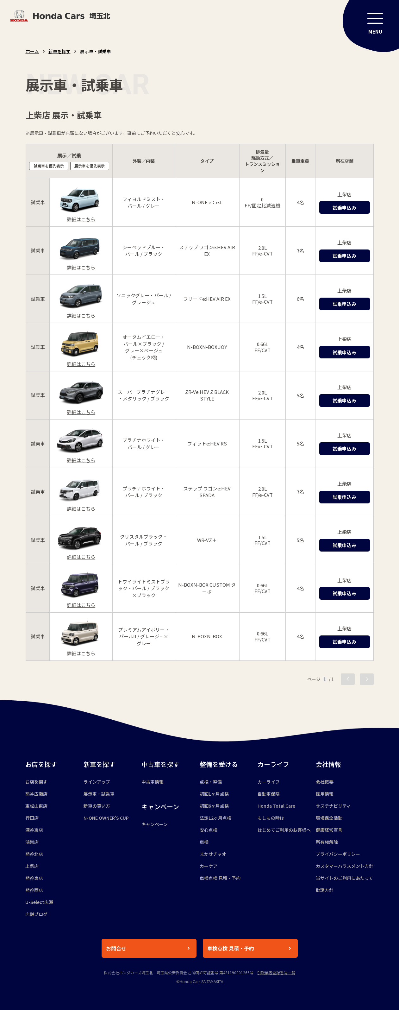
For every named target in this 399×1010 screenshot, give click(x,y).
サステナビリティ (333, 806)
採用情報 (325, 794)
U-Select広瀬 (39, 902)
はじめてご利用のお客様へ (284, 830)
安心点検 (208, 830)
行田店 (32, 818)
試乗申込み (344, 207)
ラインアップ (97, 782)
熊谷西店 (34, 890)
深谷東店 (34, 830)
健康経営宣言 (329, 830)
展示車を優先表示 (89, 165)
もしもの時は (271, 818)
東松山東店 (36, 806)
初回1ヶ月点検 (214, 794)
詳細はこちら (81, 219)
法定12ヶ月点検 (215, 818)
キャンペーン (154, 824)
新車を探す (59, 51)
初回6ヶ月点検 (214, 806)
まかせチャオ (213, 854)
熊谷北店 (34, 854)
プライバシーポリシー (338, 854)
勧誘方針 (325, 890)
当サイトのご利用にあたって (344, 878)
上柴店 (32, 866)
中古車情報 (152, 782)
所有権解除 (327, 842)
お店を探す (36, 782)
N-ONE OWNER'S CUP (106, 818)
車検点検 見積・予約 (220, 878)
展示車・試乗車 (99, 794)
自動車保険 (269, 794)
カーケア (208, 866)
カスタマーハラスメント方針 (344, 866)
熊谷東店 (34, 878)
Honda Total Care (276, 806)
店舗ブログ (36, 914)
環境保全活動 (329, 818)
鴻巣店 (32, 842)
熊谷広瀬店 (36, 794)
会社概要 (325, 782)
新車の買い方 (97, 806)
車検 (204, 842)
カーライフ (269, 782)
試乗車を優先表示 (48, 165)
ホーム (32, 51)
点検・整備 (211, 782)
